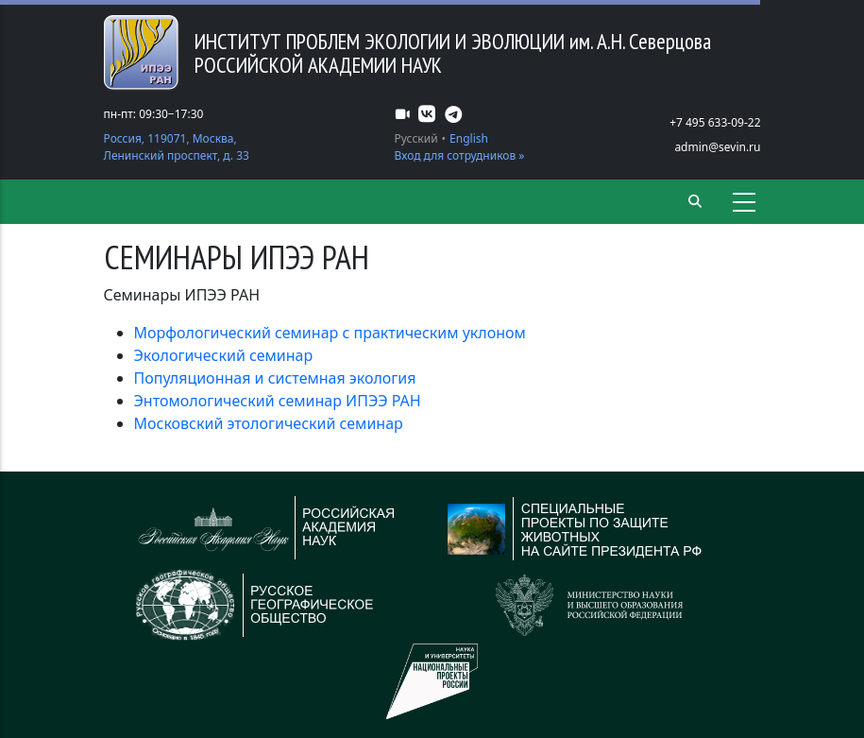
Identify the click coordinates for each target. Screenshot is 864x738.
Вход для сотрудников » (460, 155)
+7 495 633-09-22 (714, 122)
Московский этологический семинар (268, 423)
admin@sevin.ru (717, 147)
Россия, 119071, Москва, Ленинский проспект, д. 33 (176, 146)
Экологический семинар (223, 355)
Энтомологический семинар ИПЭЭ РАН (277, 400)
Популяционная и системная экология (275, 378)
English (468, 138)
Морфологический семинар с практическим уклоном (330, 332)
